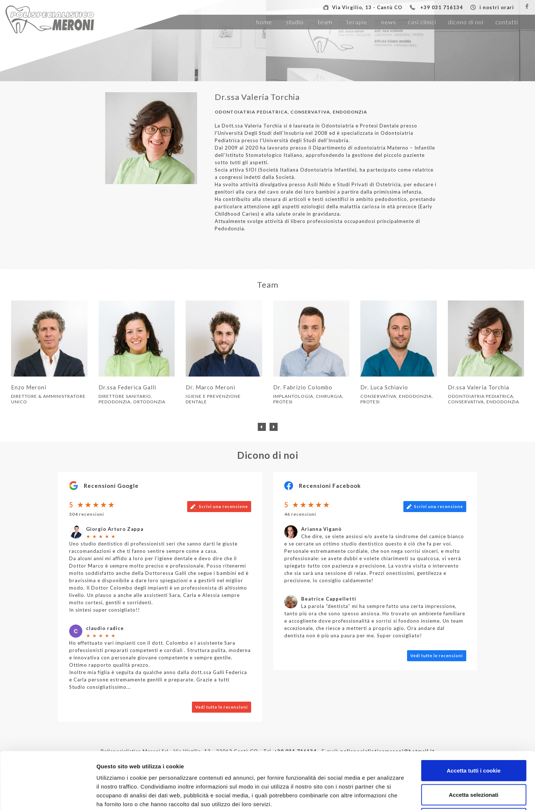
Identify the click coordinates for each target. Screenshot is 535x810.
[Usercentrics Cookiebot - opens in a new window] (47, 795)
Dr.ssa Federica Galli (127, 387)
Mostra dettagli (387, 795)
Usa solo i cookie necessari (474, 762)
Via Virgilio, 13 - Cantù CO (367, 7)
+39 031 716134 (441, 7)
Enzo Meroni (28, 387)
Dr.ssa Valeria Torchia (257, 97)
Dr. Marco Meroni (210, 387)
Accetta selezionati (473, 738)
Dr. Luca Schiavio (384, 387)
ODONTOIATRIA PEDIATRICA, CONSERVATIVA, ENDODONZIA (291, 112)
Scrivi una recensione (219, 507)
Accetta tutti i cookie (474, 713)
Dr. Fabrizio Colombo (302, 387)
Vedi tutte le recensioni (436, 655)
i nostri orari (496, 7)
